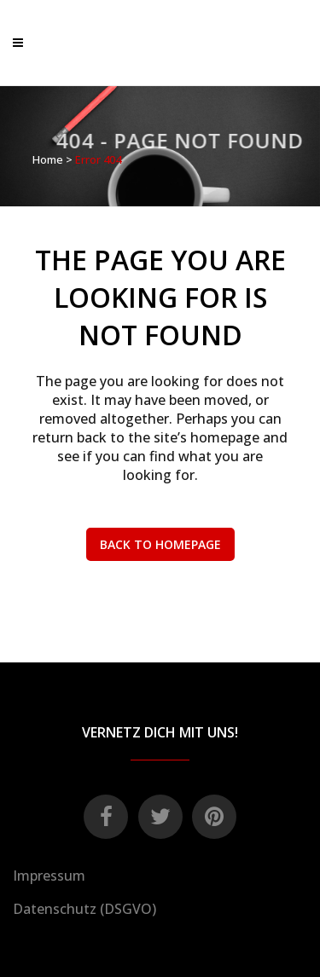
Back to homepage (160, 544)
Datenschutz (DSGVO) (84, 908)
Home (47, 159)
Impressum (49, 875)
